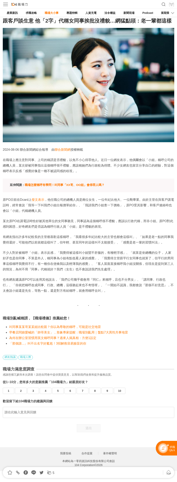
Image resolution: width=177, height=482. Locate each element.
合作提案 (87, 453)
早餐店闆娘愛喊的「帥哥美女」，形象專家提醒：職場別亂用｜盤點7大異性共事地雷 (68, 332)
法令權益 (109, 12)
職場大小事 (52, 12)
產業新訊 (12, 12)
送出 (88, 428)
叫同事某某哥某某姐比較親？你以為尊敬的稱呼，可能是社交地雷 (55, 327)
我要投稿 (65, 453)
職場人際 (25, 357)
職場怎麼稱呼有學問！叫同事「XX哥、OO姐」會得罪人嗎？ (64, 185)
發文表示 (38, 199)
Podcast (147, 12)
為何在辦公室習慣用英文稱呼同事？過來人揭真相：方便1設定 (52, 338)
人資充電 (91, 12)
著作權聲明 (110, 453)
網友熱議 (10, 357)
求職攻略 (31, 12)
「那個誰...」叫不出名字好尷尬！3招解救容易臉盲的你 (47, 343)
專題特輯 (72, 12)
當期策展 (166, 12)
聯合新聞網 (62, 149)
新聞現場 (128, 12)
